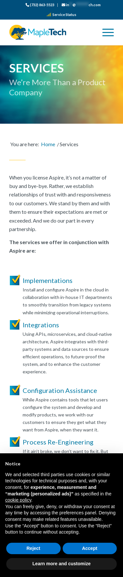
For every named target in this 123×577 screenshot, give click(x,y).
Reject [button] (33, 548)
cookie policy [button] (18, 500)
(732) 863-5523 (40, 5)
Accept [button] (89, 548)
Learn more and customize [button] (61, 563)
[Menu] (105, 32)
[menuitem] (40, 5)
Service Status (61, 14)
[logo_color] (51, 32)
